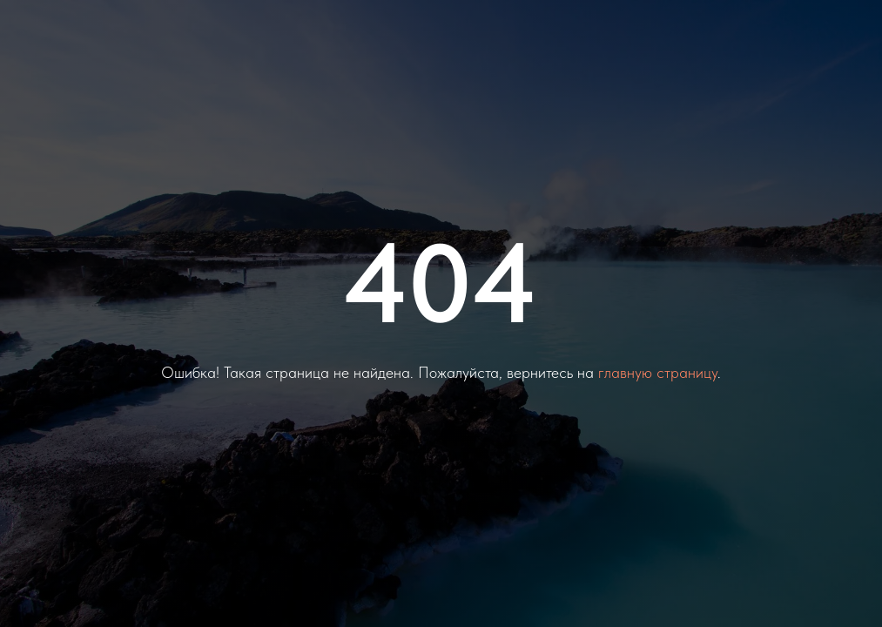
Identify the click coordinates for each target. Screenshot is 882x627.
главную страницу (657, 372)
